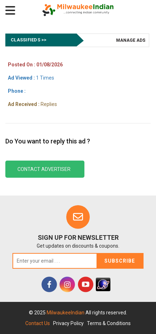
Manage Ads (130, 40)
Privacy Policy (68, 323)
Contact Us (37, 323)
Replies (32, 104)
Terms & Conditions (109, 323)
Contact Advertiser (44, 169)
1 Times (31, 78)
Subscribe (119, 261)
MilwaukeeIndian (66, 312)
